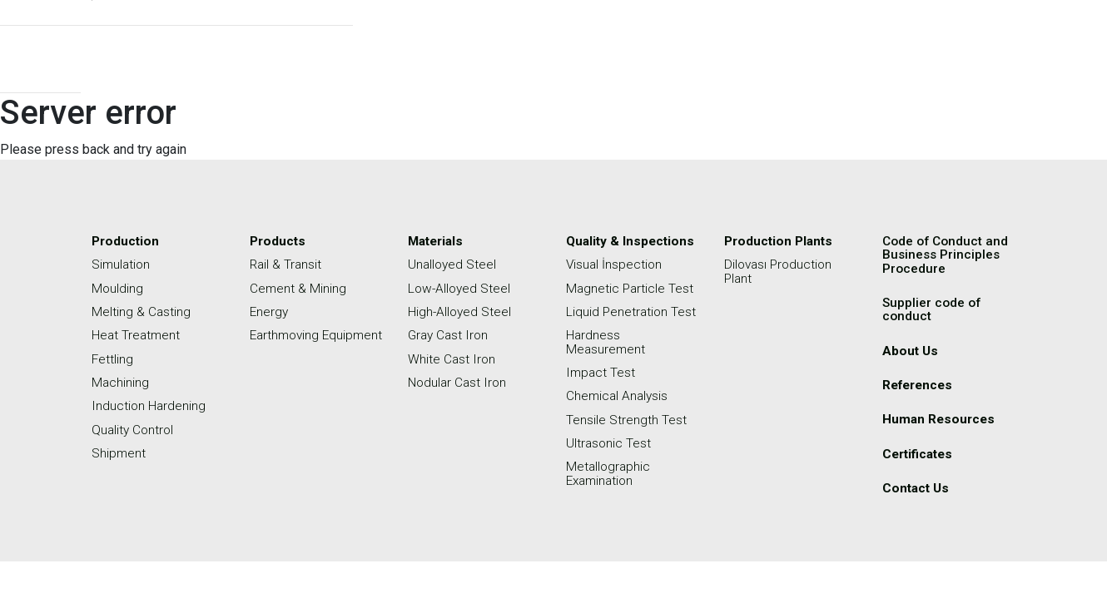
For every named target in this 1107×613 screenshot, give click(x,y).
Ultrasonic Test (609, 440)
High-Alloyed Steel (461, 311)
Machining (121, 380)
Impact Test (601, 370)
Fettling (113, 357)
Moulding (118, 287)
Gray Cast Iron (450, 334)
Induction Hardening (149, 404)
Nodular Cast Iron (459, 380)
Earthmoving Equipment (286, 340)
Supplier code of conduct (933, 308)
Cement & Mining (298, 287)
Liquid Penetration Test (632, 311)
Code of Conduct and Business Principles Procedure (947, 254)
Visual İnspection (615, 264)
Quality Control (134, 427)
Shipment (119, 450)
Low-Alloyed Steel (461, 287)
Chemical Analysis (618, 394)
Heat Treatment (137, 334)
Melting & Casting (141, 311)
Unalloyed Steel (453, 264)
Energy (270, 311)
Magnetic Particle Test (631, 287)
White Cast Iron (452, 357)
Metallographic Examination (609, 470)
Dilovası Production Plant (780, 270)
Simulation (122, 264)
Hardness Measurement (606, 340)
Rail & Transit (287, 264)
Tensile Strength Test (626, 417)
